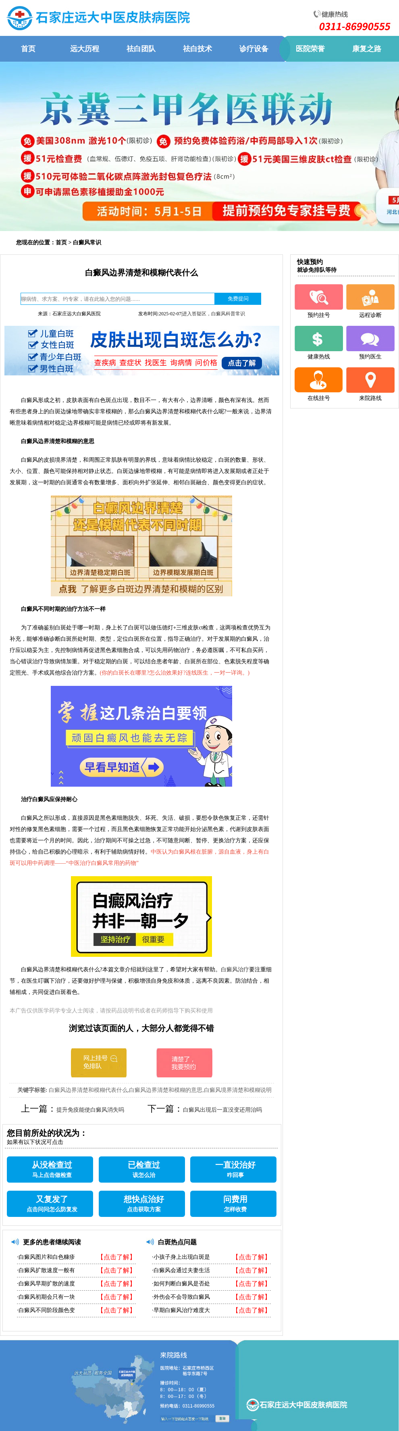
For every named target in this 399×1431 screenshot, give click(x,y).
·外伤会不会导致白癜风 (181, 1297)
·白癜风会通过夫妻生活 (181, 1270)
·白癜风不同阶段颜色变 (46, 1310)
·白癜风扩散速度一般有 (46, 1270)
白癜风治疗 (235, 969)
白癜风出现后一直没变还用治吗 (222, 1110)
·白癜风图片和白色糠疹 (46, 1257)
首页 (61, 243)
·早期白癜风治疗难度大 (181, 1310)
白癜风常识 (87, 243)
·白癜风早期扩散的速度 (46, 1284)
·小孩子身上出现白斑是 (181, 1257)
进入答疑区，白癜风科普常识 (213, 314)
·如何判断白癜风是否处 (181, 1284)
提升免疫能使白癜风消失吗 (90, 1110)
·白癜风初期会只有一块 (46, 1297)
